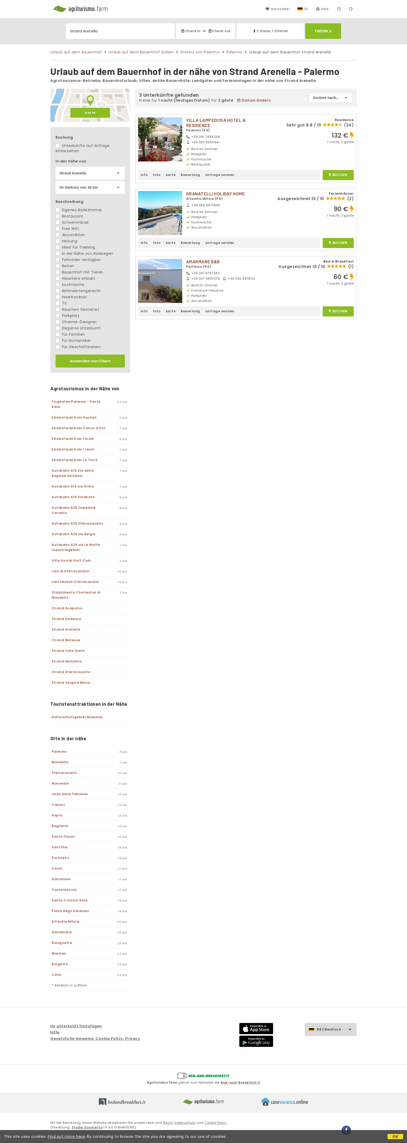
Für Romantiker (73, 340)
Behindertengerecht (78, 290)
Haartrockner (71, 297)
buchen (338, 175)
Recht (168, 1122)
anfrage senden (219, 175)
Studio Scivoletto (87, 1127)
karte (90, 112)
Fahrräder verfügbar (78, 259)
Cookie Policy (215, 1122)
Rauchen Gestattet (77, 309)
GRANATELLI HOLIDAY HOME (215, 193)
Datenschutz (185, 1122)
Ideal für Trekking (75, 247)
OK (395, 1136)
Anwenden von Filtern (90, 361)
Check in (190, 31)
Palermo (234, 52)
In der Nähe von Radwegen (84, 253)
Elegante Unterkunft (78, 328)
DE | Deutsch (336, 1029)
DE (306, 8)
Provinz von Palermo (200, 52)
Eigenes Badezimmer (79, 210)
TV (61, 303)
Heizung (66, 241)
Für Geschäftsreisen (78, 346)
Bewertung (190, 175)
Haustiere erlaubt (75, 278)
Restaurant (69, 216)
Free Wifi (67, 228)
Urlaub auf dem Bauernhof (76, 52)
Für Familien (70, 334)
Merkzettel (278, 8)
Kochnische (70, 284)
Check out (219, 31)
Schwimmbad (72, 222)
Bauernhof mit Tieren (79, 272)
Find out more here (66, 1136)
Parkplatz (67, 315)
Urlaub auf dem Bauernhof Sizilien (141, 52)
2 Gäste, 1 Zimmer (270, 31)
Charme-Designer (76, 321)
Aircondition (70, 234)
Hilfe (322, 8)
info (144, 175)
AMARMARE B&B (203, 261)
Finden (323, 31)
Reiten (65, 266)
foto (157, 175)
